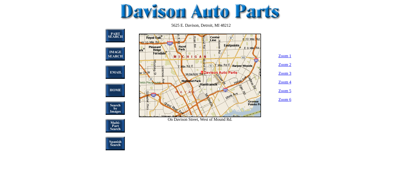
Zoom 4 (284, 82)
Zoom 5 (284, 91)
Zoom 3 (284, 73)
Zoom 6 (284, 99)
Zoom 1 (284, 56)
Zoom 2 (284, 64)
